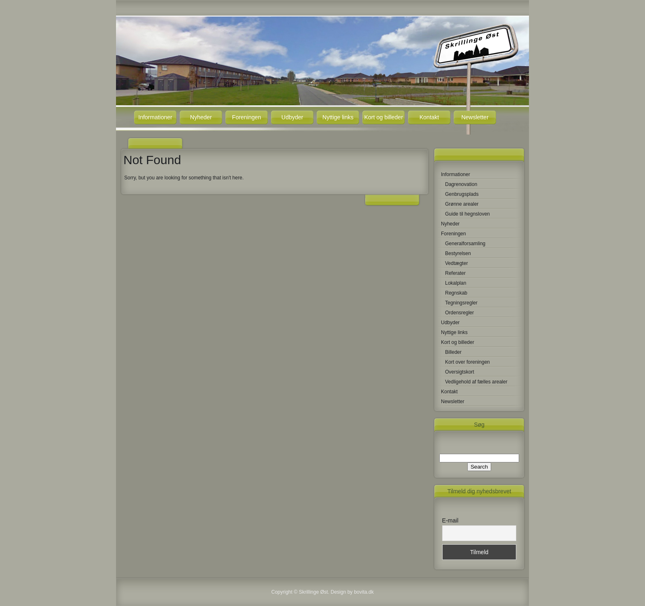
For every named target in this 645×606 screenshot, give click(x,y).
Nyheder (201, 117)
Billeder (453, 352)
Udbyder (292, 117)
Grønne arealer (461, 204)
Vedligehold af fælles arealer (476, 382)
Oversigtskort (459, 372)
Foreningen (246, 117)
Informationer (155, 117)
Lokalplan (455, 283)
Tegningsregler (461, 303)
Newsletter (474, 117)
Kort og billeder (383, 117)
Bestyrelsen (458, 253)
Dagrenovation (461, 184)
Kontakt (429, 117)
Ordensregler (459, 313)
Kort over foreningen (467, 362)
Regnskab (456, 293)
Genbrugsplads (461, 194)
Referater (455, 273)
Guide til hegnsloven (467, 214)
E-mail (450, 520)
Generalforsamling (465, 243)
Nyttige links (337, 117)
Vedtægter (456, 263)
